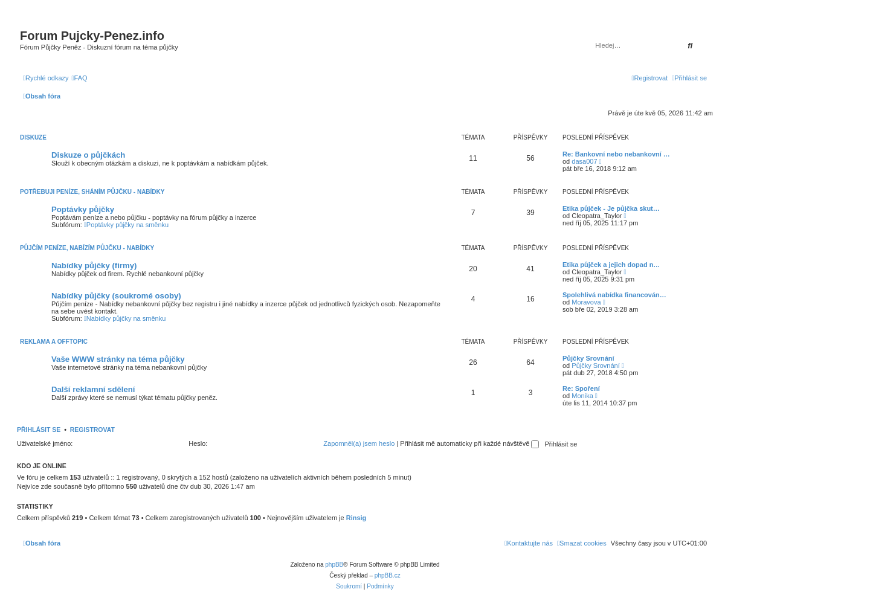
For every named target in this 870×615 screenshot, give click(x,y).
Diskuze (33, 137)
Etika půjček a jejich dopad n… (611, 264)
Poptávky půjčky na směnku (126, 224)
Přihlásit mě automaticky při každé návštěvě (469, 443)
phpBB (334, 564)
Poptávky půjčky (82, 209)
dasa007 (584, 161)
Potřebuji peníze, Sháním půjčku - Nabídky (92, 191)
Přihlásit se (38, 429)
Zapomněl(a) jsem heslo (359, 443)
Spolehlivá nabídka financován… (614, 294)
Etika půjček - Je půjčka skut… (611, 208)
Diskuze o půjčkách (88, 154)
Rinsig (356, 517)
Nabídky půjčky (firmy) (94, 265)
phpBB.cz (388, 575)
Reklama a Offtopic (54, 341)
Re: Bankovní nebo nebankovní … (616, 154)
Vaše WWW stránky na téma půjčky (118, 359)
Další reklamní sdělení (93, 389)
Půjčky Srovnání (588, 358)
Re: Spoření (581, 388)
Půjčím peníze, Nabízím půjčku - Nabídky (87, 248)
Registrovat (92, 429)
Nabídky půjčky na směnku (125, 318)
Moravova (586, 302)
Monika (582, 395)
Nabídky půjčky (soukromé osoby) (116, 295)
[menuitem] (80, 78)
